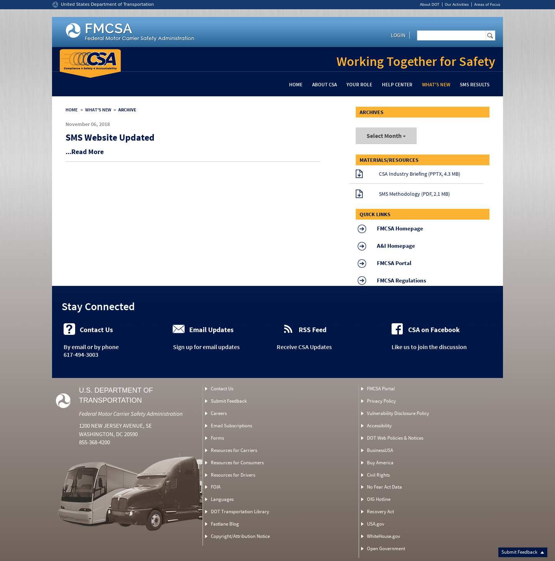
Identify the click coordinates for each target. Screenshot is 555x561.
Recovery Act (380, 511)
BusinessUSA (380, 450)
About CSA (324, 84)
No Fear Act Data (384, 487)
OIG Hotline (378, 499)
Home (296, 84)
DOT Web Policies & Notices (395, 438)
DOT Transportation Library (240, 511)
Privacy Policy (381, 401)
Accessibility (379, 425)
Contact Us (222, 388)
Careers (219, 413)
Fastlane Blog (225, 524)
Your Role (359, 84)
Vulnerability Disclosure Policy (398, 413)
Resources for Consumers (237, 462)
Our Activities (457, 4)
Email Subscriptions (231, 425)
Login (398, 35)
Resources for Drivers (233, 475)
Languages (222, 499)
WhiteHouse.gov (383, 536)
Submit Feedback (522, 552)
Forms (217, 438)
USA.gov (375, 524)
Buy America (380, 462)
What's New (436, 84)
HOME (71, 110)
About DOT (429, 4)
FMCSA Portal (381, 388)
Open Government (386, 548)
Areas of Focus (487, 4)
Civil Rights (378, 475)
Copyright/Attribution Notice (240, 536)
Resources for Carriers (234, 450)
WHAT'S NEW (98, 110)
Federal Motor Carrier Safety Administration (131, 413)
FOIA (215, 487)
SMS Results (474, 84)
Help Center (397, 84)
